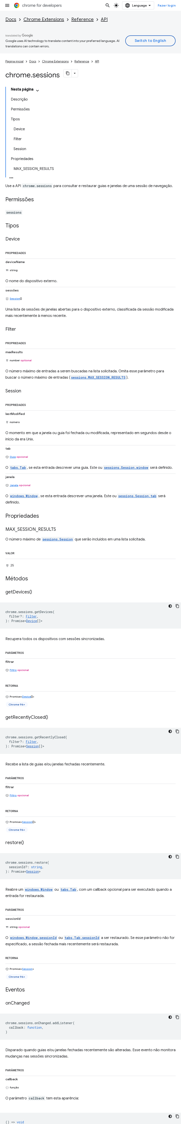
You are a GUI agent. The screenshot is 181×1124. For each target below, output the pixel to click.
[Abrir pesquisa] (107, 5)
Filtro (13, 670)
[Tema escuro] (170, 606)
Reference (82, 19)
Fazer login (167, 5)
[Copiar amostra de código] (177, 606)
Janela (14, 485)
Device (31, 621)
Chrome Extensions (43, 19)
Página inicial (14, 61)
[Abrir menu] (7, 5)
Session (15, 298)
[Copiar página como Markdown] (68, 73)
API (104, 19)
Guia (13, 456)
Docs (10, 19)
